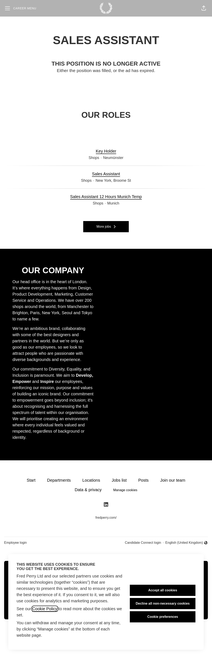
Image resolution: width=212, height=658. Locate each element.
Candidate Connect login (143, 542)
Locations (91, 480)
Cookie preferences (162, 616)
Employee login (15, 542)
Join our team (172, 480)
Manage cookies (125, 490)
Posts (143, 480)
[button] (204, 8)
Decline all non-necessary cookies (163, 603)
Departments (59, 480)
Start (31, 480)
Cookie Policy (44, 608)
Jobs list (119, 480)
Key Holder (106, 151)
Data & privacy (88, 489)
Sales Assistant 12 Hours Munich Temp (106, 197)
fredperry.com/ (106, 517)
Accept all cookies (162, 590)
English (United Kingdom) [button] (186, 543)
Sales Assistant (106, 174)
